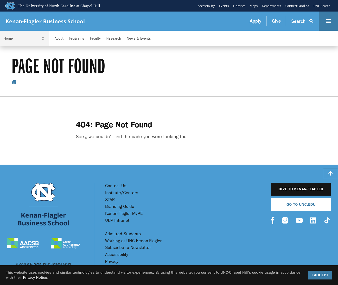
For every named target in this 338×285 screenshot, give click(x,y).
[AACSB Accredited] (23, 243)
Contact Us (115, 185)
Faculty (95, 38)
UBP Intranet (117, 220)
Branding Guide (119, 206)
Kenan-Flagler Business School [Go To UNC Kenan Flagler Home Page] (45, 21)
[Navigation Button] (328, 21)
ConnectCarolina (297, 6)
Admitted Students (123, 233)
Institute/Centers (121, 192)
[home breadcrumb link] (14, 82)
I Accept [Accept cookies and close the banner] (320, 275)
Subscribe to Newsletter (128, 247)
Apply (255, 21)
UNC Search (321, 6)
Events (224, 6)
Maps (254, 6)
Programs (76, 38)
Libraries (239, 6)
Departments (271, 6)
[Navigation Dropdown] (24, 38)
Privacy (111, 261)
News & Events (139, 38)
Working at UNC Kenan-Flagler (133, 240)
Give (276, 21)
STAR (110, 199)
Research (113, 38)
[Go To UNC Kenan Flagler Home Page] (43, 204)
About (59, 38)
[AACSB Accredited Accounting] (65, 244)
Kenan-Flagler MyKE (124, 213)
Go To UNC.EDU (301, 204)
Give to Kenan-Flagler (301, 189)
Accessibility (206, 6)
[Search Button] (302, 21)
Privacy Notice (35, 277)
